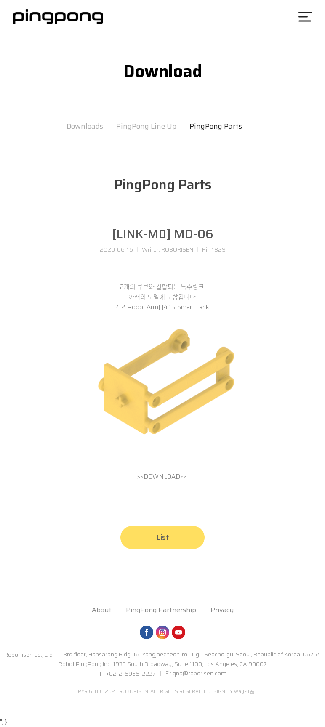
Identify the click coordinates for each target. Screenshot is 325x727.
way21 (241, 691)
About (102, 610)
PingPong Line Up (146, 126)
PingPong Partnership (161, 610)
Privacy (222, 610)
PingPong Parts (215, 126)
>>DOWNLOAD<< (162, 477)
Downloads (85, 126)
